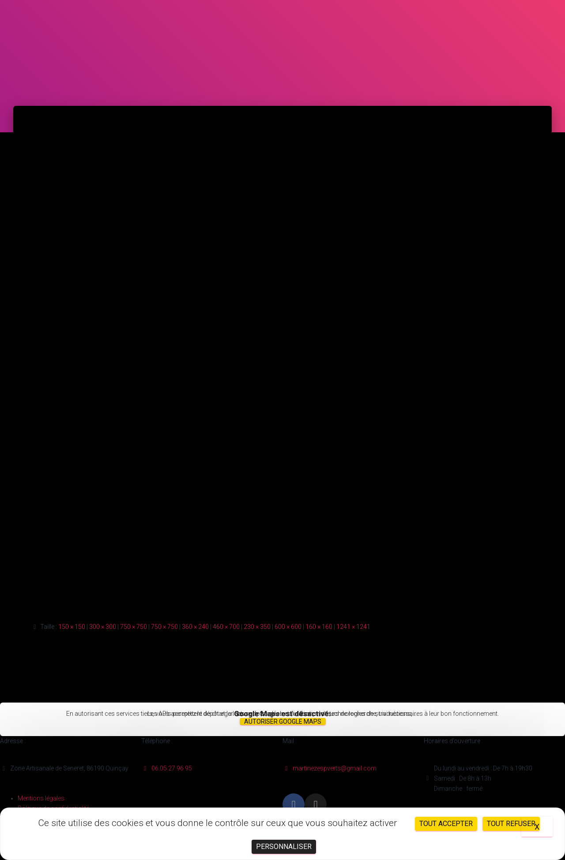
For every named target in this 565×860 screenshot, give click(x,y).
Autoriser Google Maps (282, 721)
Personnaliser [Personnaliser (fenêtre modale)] (284, 846)
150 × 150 (71, 626)
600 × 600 (288, 626)
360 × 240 (195, 626)
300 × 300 (102, 626)
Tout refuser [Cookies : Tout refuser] (511, 823)
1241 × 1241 (353, 626)
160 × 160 (318, 626)
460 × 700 (226, 626)
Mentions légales (41, 798)
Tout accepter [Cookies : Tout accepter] (446, 823)
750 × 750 (133, 626)
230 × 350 (257, 626)
